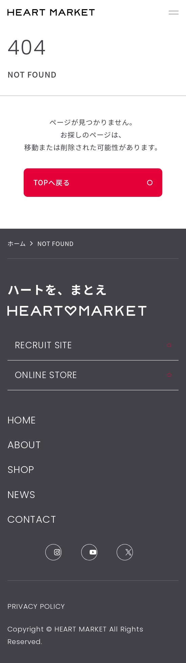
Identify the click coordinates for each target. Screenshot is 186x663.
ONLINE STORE (46, 375)
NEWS (21, 494)
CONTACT (31, 519)
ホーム (16, 244)
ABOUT (24, 445)
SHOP (20, 469)
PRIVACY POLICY (36, 606)
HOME (21, 420)
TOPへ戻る (51, 182)
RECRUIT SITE (43, 345)
